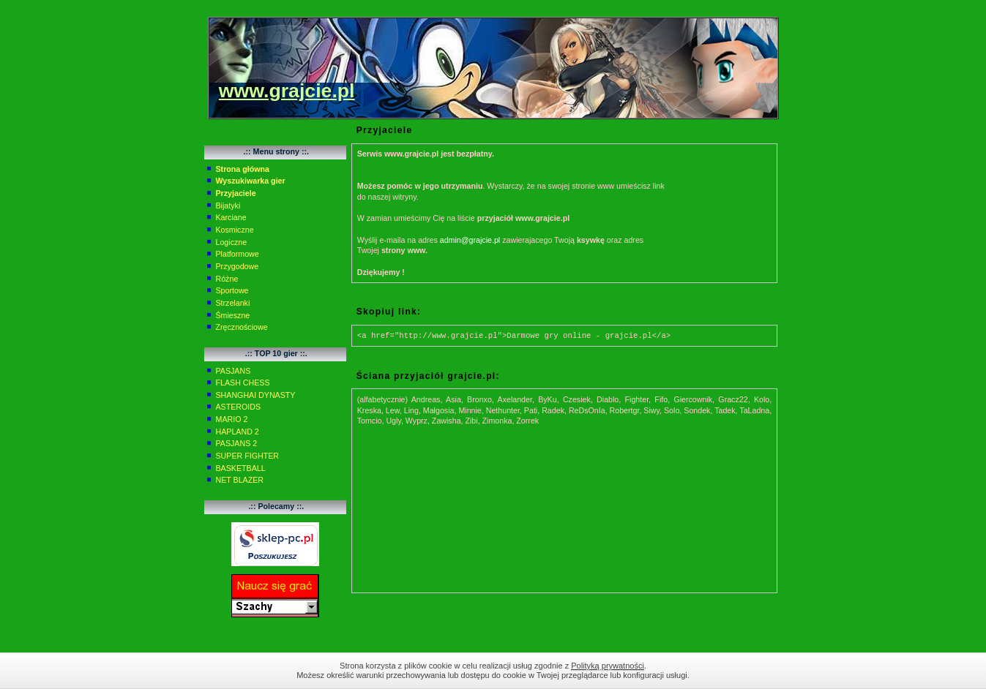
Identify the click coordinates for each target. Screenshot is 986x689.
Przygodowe (237, 266)
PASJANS (233, 370)
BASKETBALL (241, 468)
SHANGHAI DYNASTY (256, 395)
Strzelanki (233, 302)
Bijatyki (228, 205)
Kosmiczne (235, 229)
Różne (227, 278)
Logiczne (231, 242)
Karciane (231, 217)
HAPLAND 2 (237, 431)
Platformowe (237, 253)
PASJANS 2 (237, 443)
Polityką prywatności (607, 665)
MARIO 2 (232, 419)
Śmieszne (233, 315)
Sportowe (232, 290)
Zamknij (793, 670)
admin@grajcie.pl (470, 240)
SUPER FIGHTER (247, 455)
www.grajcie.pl (287, 91)
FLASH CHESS (243, 382)
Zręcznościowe (242, 327)
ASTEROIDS (238, 406)
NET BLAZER (240, 479)
